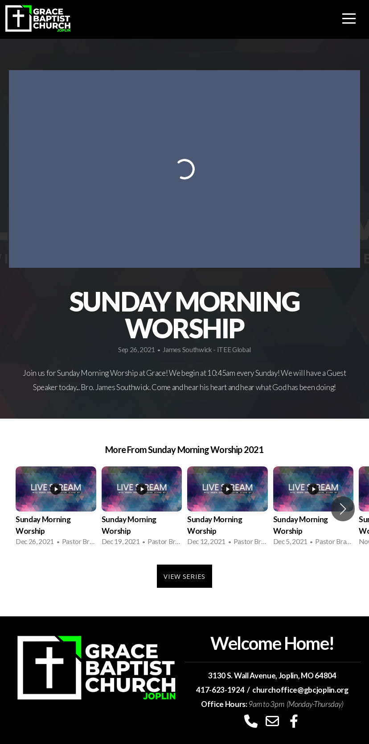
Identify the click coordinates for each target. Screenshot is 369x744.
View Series (184, 576)
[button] (343, 509)
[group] (56, 508)
